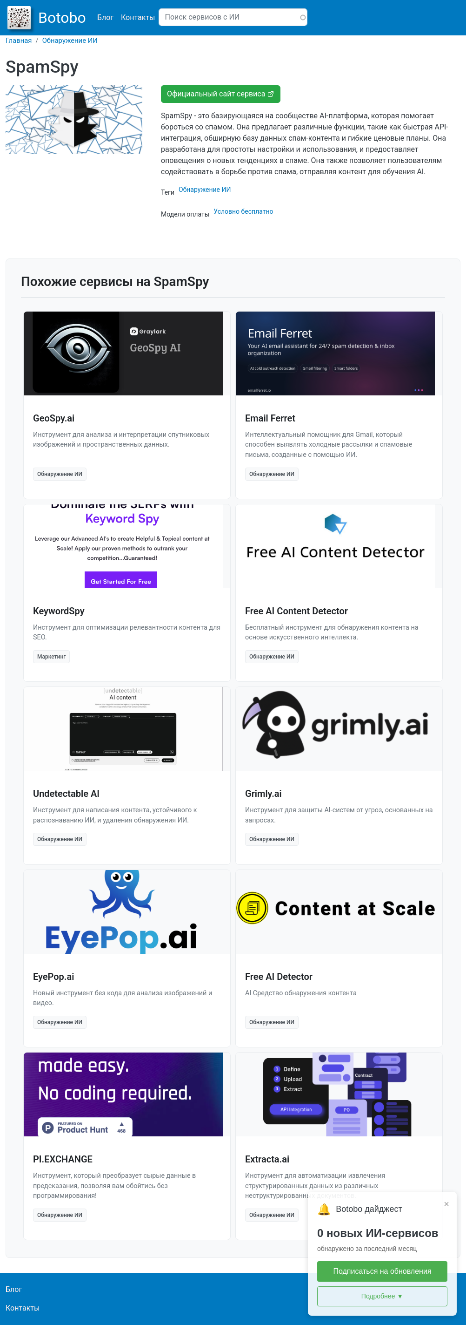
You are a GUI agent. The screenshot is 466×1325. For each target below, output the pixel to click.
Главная (19, 40)
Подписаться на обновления (382, 1271)
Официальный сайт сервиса (220, 93)
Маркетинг (51, 656)
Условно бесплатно (243, 211)
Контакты (138, 17)
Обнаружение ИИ (70, 40)
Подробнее (382, 1296)
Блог (105, 17)
